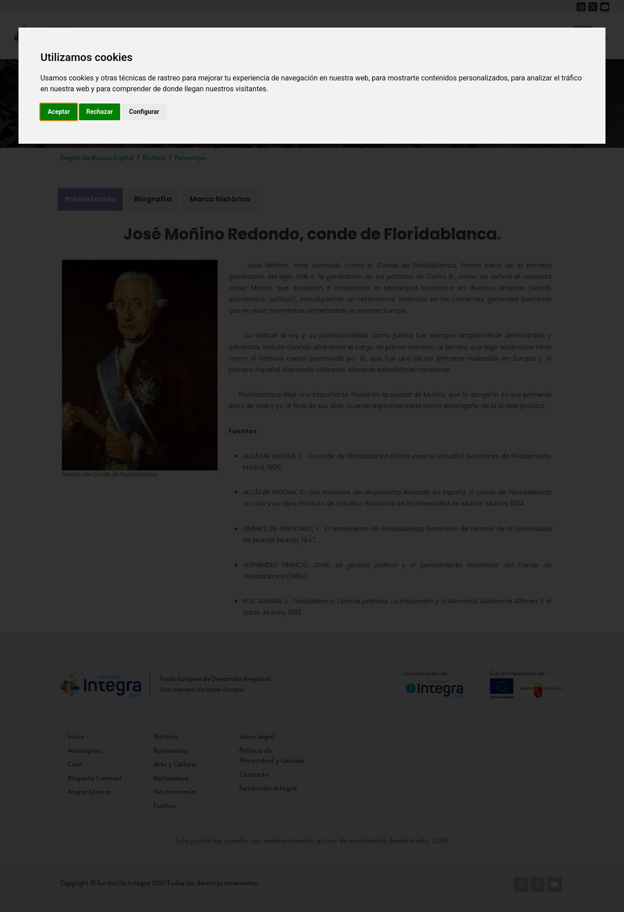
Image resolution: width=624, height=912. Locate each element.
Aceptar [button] (58, 111)
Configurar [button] (144, 111)
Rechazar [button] (99, 111)
